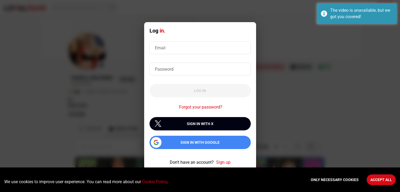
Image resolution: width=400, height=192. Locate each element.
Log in (200, 91)
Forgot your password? (200, 107)
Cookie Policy (154, 181)
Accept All (381, 180)
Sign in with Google (200, 142)
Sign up (223, 162)
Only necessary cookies (335, 180)
